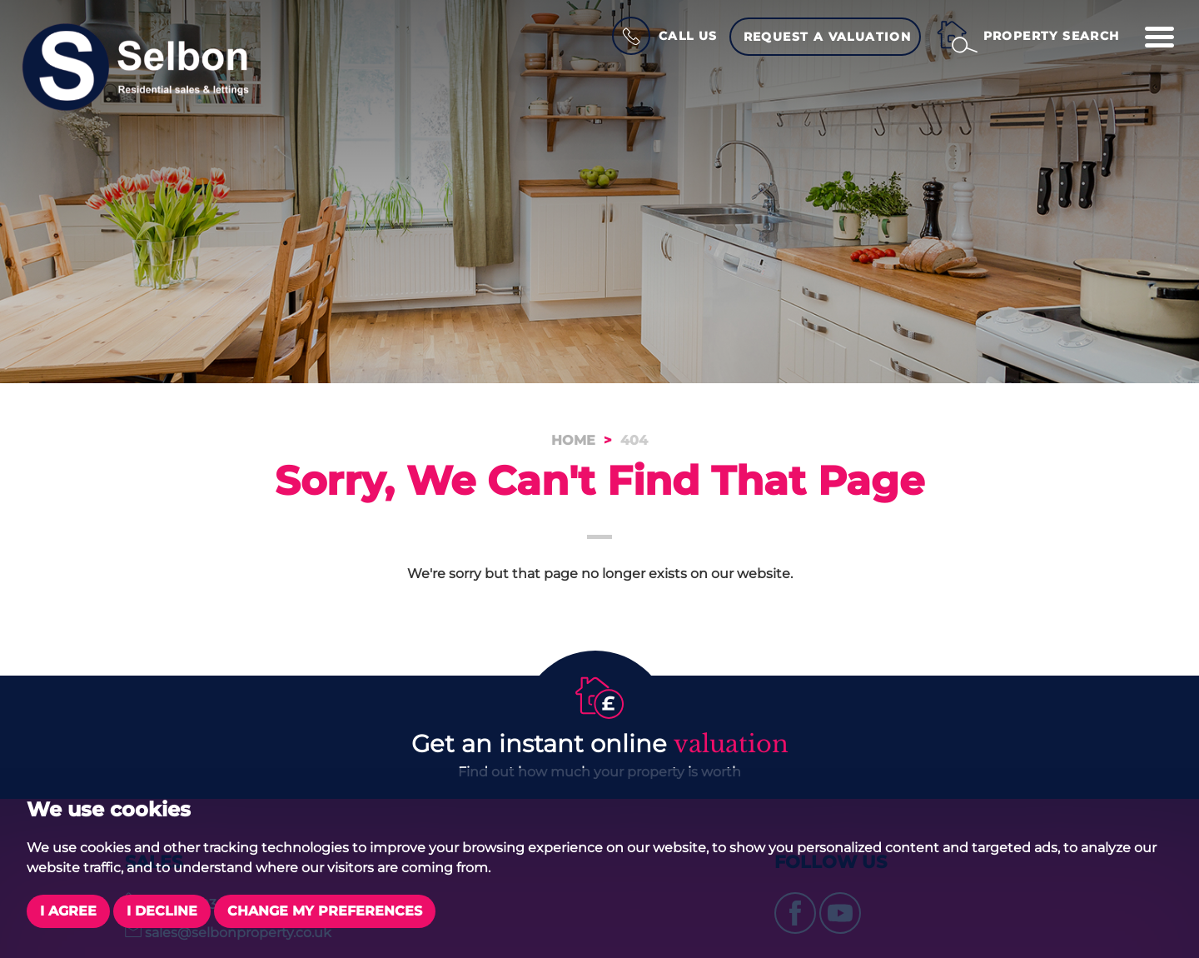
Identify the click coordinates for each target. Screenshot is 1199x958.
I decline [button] (162, 911)
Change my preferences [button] (324, 911)
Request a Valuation (828, 36)
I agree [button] (68, 911)
